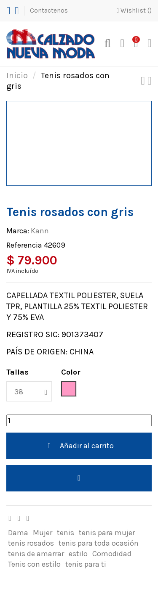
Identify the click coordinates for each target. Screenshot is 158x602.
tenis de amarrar (36, 553)
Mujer (42, 532)
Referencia (24, 245)
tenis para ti (85, 564)
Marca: (17, 230)
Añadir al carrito (78, 445)
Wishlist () (134, 10)
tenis (65, 532)
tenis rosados (31, 543)
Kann (40, 230)
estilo (78, 553)
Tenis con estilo (34, 564)
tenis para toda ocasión (99, 543)
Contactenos (49, 10)
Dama (18, 532)
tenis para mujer (107, 532)
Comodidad (111, 553)
